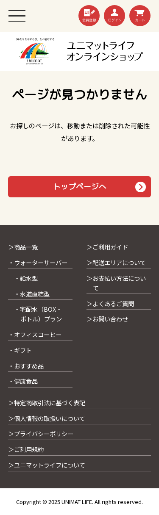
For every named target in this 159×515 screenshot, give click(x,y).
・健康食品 (23, 381)
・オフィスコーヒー (34, 334)
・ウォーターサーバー (37, 262)
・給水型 (26, 278)
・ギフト (20, 350)
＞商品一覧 (23, 246)
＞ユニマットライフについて (46, 464)
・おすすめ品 (26, 365)
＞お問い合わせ (107, 318)
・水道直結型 (32, 293)
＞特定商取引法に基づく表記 (46, 402)
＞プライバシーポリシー (40, 433)
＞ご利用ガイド (107, 246)
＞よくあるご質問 (110, 303)
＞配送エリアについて (116, 262)
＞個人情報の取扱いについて (46, 418)
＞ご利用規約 (26, 449)
